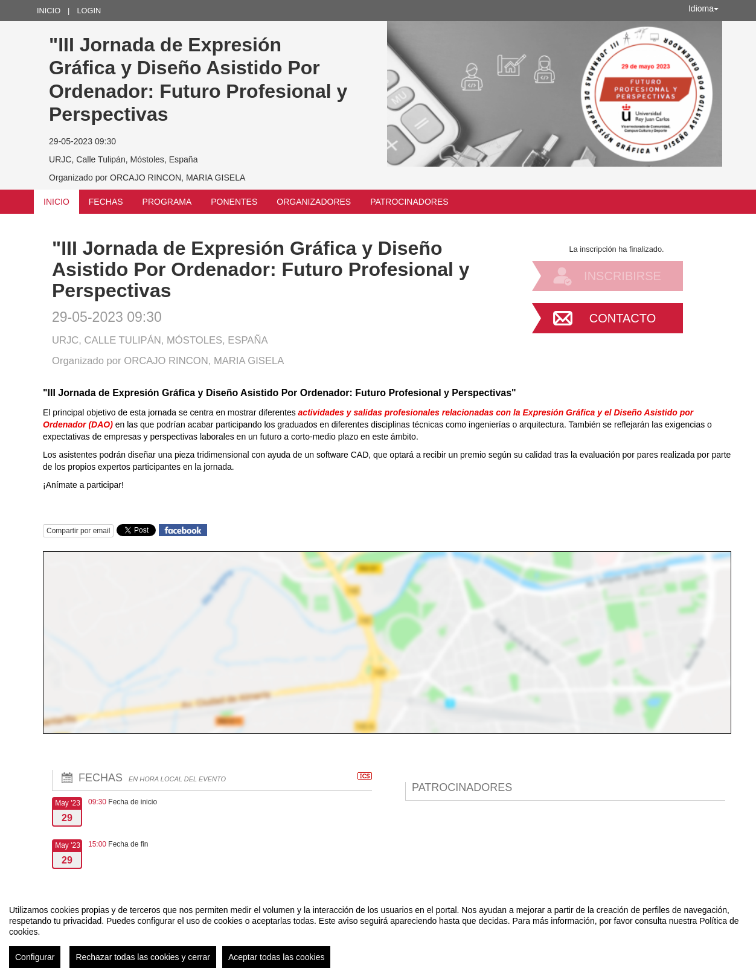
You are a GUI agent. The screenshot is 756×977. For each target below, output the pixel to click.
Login (89, 10)
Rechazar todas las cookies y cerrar (142, 957)
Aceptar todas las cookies (276, 957)
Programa (167, 202)
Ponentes (234, 202)
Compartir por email (78, 531)
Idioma (703, 8)
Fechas (106, 202)
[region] (378, 931)
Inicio (48, 10)
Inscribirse (622, 276)
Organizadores (314, 202)
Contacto (622, 318)
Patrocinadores (409, 202)
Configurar (34, 957)
